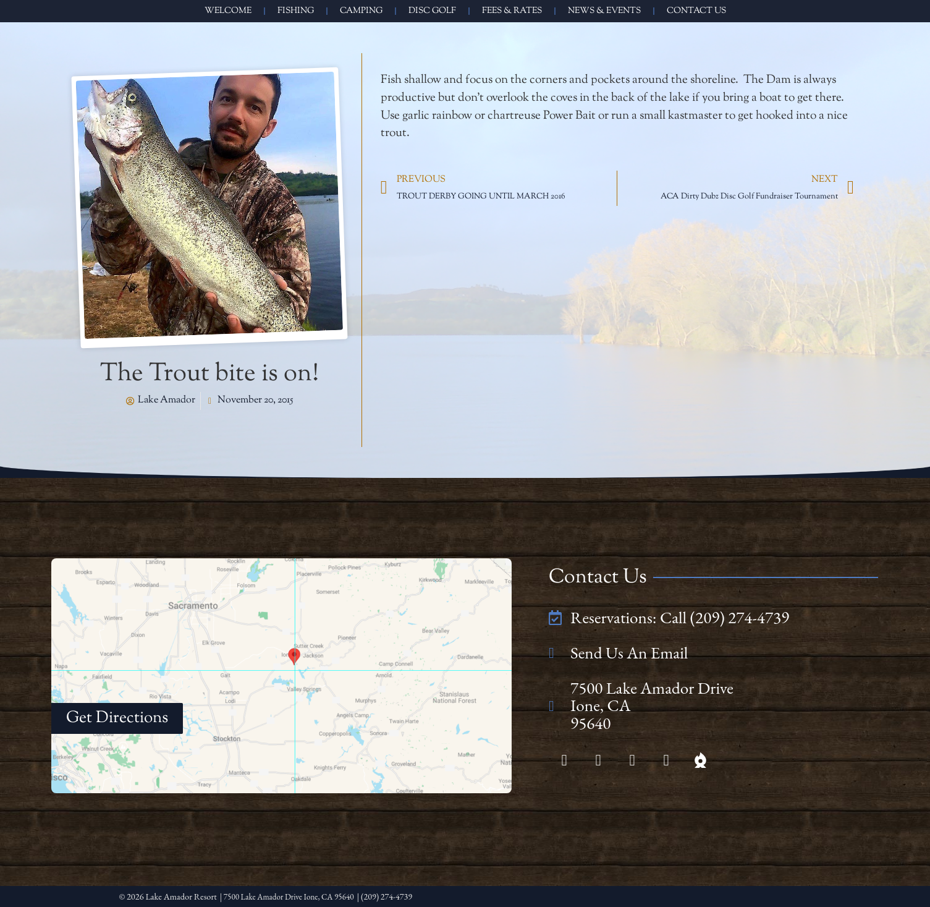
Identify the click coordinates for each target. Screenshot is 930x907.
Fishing (295, 10)
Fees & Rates (512, 10)
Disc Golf (432, 10)
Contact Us (696, 10)
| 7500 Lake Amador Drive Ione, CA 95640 (293, 896)
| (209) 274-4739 (398, 896)
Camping (361, 10)
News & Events (604, 10)
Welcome (228, 10)
